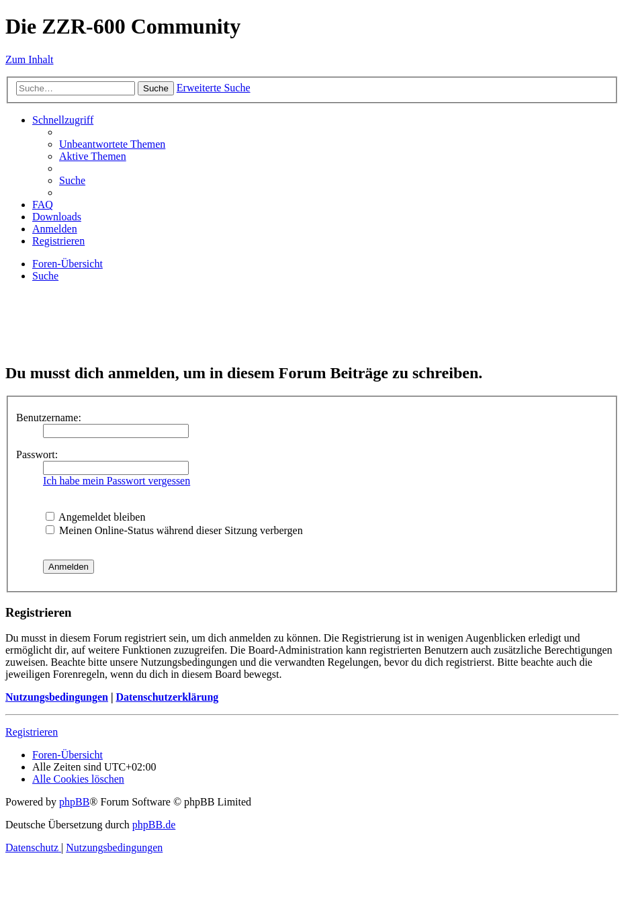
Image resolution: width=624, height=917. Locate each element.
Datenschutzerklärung (167, 697)
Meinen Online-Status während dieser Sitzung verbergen (174, 530)
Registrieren (31, 732)
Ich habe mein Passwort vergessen (116, 480)
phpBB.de (153, 824)
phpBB (74, 801)
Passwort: (37, 454)
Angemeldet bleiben (95, 517)
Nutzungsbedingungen (56, 697)
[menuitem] (112, 144)
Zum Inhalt (29, 59)
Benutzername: (48, 417)
